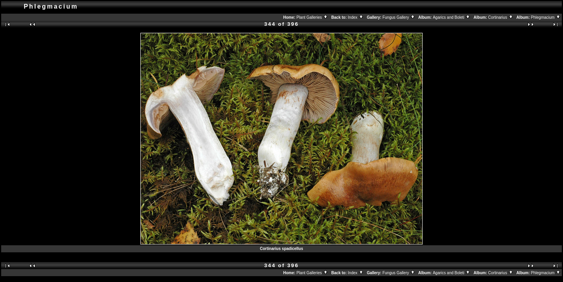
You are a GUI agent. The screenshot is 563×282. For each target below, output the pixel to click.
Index (356, 17)
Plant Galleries (312, 17)
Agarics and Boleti (451, 17)
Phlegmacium (546, 17)
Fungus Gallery (398, 17)
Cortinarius (500, 17)
